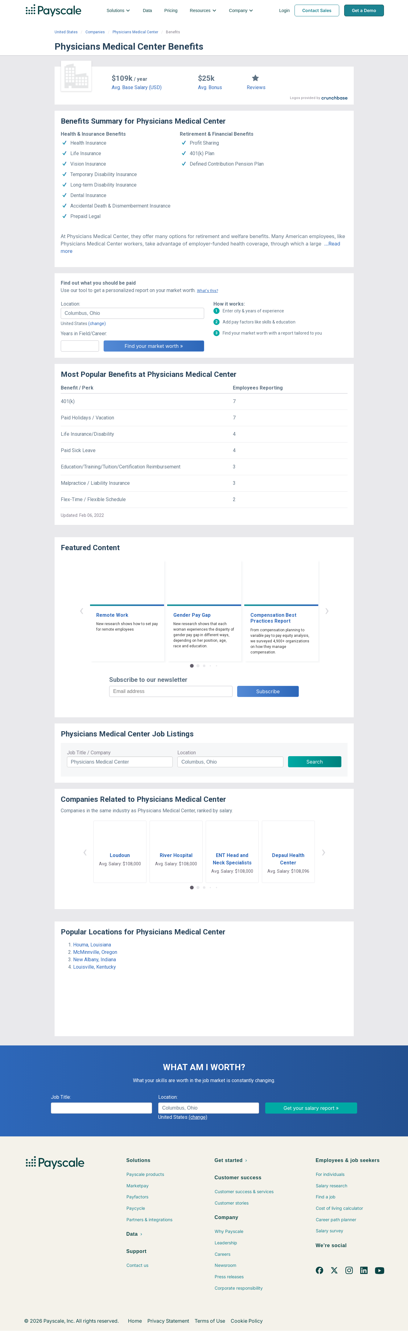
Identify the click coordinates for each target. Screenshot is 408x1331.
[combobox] (132, 313)
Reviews (256, 87)
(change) (97, 323)
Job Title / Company (89, 753)
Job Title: (61, 1097)
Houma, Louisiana (92, 945)
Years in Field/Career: (84, 333)
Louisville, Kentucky (94, 967)
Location (186, 753)
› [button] (327, 610)
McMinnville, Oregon (95, 952)
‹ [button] (81, 610)
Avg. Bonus (210, 87)
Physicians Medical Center (135, 32)
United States (66, 32)
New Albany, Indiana (94, 959)
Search (315, 762)
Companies (95, 32)
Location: (70, 304)
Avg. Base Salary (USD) (137, 87)
